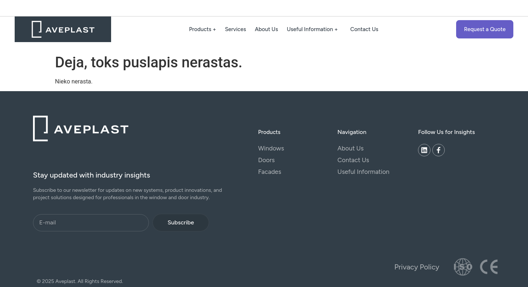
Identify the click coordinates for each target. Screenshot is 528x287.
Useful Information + (314, 29)
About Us (266, 29)
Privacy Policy (417, 266)
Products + (202, 29)
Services (235, 29)
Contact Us (364, 29)
